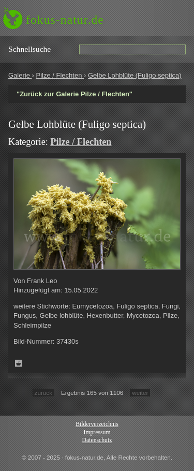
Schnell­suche (29, 49)
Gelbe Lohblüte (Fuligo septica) (135, 75)
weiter (140, 392)
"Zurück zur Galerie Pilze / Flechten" (74, 94)
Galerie (20, 75)
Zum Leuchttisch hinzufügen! (18, 363)
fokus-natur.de (65, 19)
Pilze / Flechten (60, 75)
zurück (43, 392)
